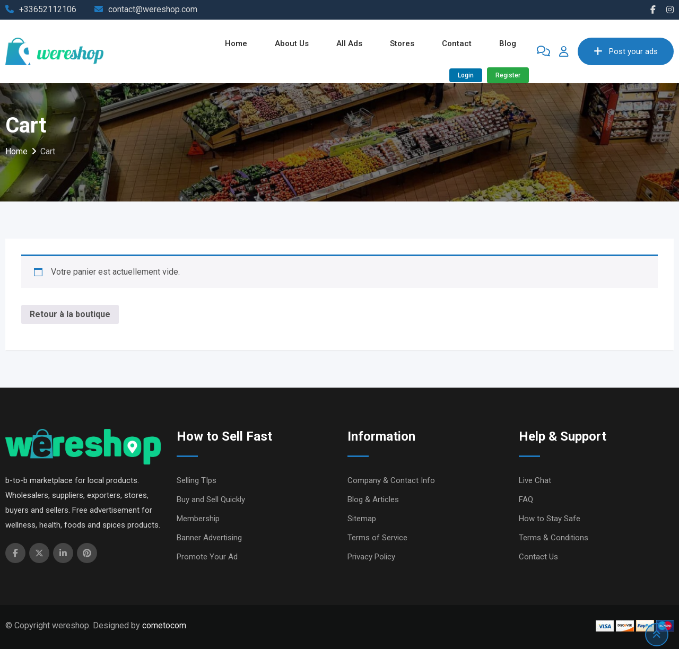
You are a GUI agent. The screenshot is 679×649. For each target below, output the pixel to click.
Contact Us (538, 557)
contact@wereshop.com (152, 9)
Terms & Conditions (553, 537)
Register (507, 75)
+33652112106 (47, 9)
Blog (507, 43)
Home (236, 43)
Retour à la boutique (70, 314)
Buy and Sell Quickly (211, 499)
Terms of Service (377, 537)
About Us (292, 43)
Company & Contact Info (391, 480)
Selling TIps (196, 480)
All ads (349, 43)
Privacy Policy (371, 557)
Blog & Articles (373, 499)
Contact (457, 43)
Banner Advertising (209, 537)
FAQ (526, 499)
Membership (198, 518)
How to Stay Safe (549, 518)
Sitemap (361, 518)
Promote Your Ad (207, 557)
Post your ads (626, 51)
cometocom (164, 625)
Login (466, 75)
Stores (402, 43)
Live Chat (535, 480)
